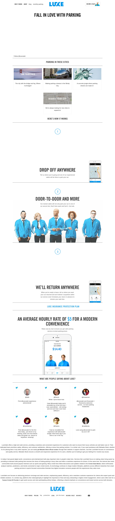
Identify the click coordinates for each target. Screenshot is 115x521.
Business (78, 497)
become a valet (70, 497)
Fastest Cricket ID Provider (10, 480)
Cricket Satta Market (94, 463)
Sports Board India (58, 399)
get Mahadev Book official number (47, 449)
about (25, 4)
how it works (18, 4)
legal (53, 497)
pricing (36, 497)
